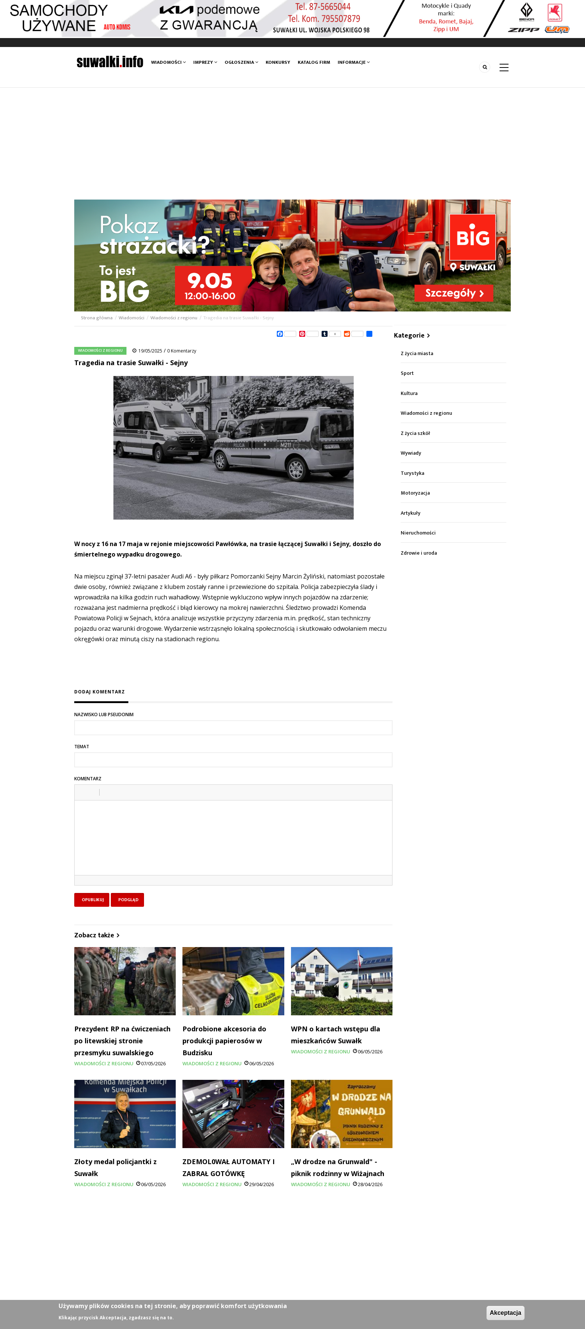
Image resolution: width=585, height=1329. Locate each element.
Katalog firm (314, 62)
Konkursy (278, 62)
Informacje (354, 62)
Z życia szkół (415, 433)
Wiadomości (168, 62)
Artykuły (410, 513)
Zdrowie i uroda (419, 553)
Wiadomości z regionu (173, 318)
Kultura (409, 393)
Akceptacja (506, 1313)
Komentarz (87, 778)
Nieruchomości (418, 533)
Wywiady (411, 453)
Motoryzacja (415, 493)
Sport (407, 373)
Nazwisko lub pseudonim (104, 714)
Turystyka (412, 473)
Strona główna (97, 318)
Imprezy (205, 62)
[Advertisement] (292, 143)
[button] (83, 792)
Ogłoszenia (241, 62)
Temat (81, 746)
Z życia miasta (417, 353)
